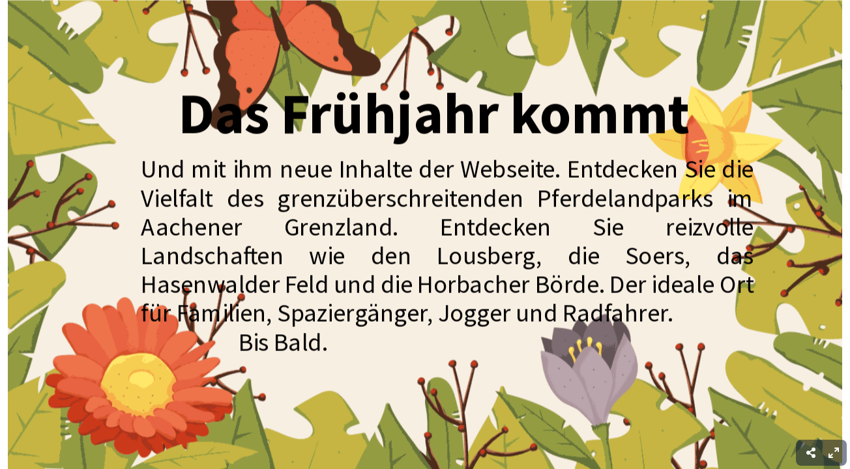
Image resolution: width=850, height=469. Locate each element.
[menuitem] (833, 452)
